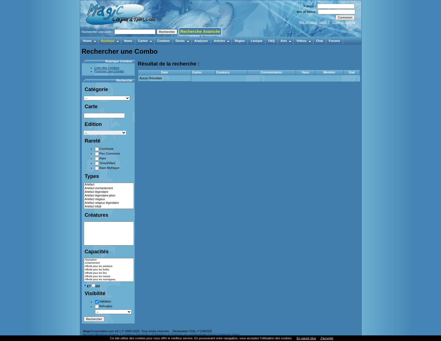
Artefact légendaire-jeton (109, 196)
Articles (222, 40)
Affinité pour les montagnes (109, 279)
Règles (240, 40)
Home (89, 40)
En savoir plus (306, 338)
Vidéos (303, 40)
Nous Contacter (220, 334)
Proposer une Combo (109, 71)
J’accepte (326, 338)
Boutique (110, 40)
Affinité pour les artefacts (109, 266)
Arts (286, 40)
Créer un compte (343, 22)
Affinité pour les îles (109, 273)
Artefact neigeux (109, 199)
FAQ (271, 40)
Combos (163, 40)
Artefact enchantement (109, 188)
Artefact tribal (109, 207)
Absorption (109, 260)
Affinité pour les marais (109, 276)
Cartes (145, 40)
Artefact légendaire (109, 192)
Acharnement (109, 263)
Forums (334, 40)
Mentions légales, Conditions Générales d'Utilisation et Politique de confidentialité (151, 334)
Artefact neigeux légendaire (109, 203)
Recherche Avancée (200, 31)
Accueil (88, 334)
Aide (236, 334)
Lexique (256, 40)
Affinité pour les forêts (109, 270)
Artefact (109, 185)
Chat (319, 40)
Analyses (201, 40)
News (128, 40)
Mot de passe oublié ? (314, 22)
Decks (182, 40)
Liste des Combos (106, 67)
